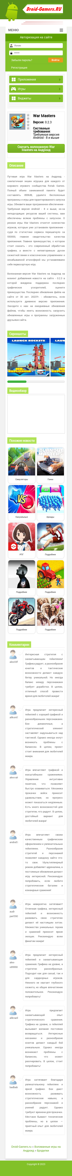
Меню (35, 30)
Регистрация (19, 67)
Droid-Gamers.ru (21, 1146)
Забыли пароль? (21, 60)
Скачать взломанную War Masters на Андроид (36, 148)
